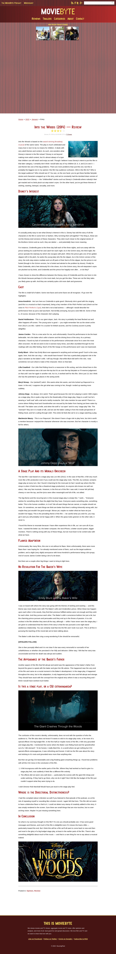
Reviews (36, 18)
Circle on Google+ (66, 939)
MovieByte (58, 12)
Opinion (30, 891)
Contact (80, 18)
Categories (59, 18)
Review (37, 891)
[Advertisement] (58, 78)
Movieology (28, 3)
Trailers (47, 18)
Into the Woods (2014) (58, 127)
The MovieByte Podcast (11, 3)
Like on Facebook (35, 939)
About (71, 18)
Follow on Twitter (50, 939)
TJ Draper (69, 134)
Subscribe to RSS (81, 939)
